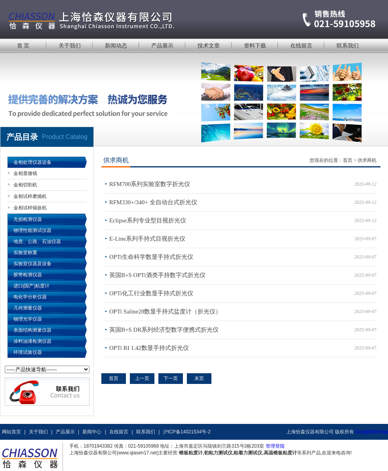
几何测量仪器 (27, 308)
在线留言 (301, 45)
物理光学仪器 (27, 319)
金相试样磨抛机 (30, 196)
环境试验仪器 (27, 352)
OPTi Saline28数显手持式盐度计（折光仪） (165, 311)
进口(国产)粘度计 (31, 286)
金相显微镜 (25, 173)
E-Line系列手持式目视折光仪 (147, 239)
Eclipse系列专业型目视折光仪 (147, 220)
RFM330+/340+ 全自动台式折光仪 (153, 202)
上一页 (142, 378)
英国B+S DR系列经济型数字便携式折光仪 (164, 330)
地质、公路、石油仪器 (37, 241)
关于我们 (70, 45)
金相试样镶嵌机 (30, 208)
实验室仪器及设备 (32, 263)
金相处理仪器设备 (32, 162)
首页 (347, 160)
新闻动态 (116, 45)
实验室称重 (25, 252)
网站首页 (11, 432)
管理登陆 (275, 446)
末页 (199, 378)
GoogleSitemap (371, 432)
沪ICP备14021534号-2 (187, 432)
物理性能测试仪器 (32, 230)
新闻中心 (91, 432)
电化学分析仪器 (30, 297)
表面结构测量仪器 (32, 330)
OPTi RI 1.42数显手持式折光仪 (149, 348)
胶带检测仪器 (27, 274)
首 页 (23, 45)
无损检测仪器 (27, 219)
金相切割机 (25, 185)
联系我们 (348, 45)
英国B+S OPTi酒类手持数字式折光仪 (157, 275)
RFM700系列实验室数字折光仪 (149, 184)
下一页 (171, 378)
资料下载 (255, 45)
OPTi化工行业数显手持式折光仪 (151, 293)
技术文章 (209, 45)
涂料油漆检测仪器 (32, 341)
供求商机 (367, 160)
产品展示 (162, 45)
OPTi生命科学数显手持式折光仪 (151, 257)
